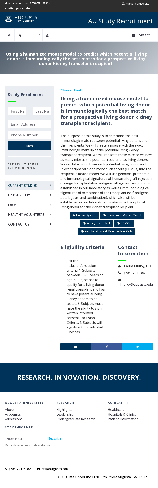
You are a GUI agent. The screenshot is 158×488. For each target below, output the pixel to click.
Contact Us (18, 224)
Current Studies (22, 185)
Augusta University (137, 3)
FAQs (12, 205)
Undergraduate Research (75, 419)
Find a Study (19, 195)
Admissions (13, 419)
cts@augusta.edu (55, 469)
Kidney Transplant (96, 223)
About (9, 409)
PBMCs (123, 223)
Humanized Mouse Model (122, 215)
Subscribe (55, 438)
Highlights (64, 409)
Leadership (65, 414)
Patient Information (123, 419)
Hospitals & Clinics (122, 414)
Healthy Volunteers (26, 214)
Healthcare (116, 409)
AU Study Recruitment (120, 21)
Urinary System (84, 215)
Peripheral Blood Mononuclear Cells (106, 231)
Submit (29, 146)
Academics (13, 414)
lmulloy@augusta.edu (136, 284)
